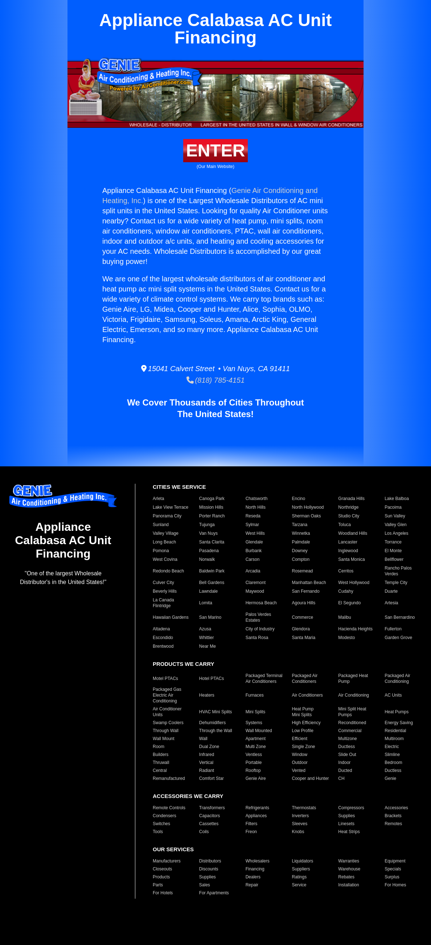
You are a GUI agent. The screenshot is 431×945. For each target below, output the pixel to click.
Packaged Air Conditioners (305, 678)
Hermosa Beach (261, 602)
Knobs (298, 831)
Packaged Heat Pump (353, 678)
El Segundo (349, 602)
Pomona (161, 550)
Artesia (391, 602)
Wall (203, 738)
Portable (254, 762)
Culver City (163, 582)
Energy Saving (399, 722)
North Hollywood (308, 507)
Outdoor (300, 762)
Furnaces (255, 695)
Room (158, 746)
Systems (254, 722)
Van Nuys (208, 533)
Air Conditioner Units (167, 711)
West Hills (255, 533)
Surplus (392, 876)
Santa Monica (351, 559)
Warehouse (349, 869)
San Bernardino (400, 617)
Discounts (208, 869)
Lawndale (208, 591)
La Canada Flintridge (163, 602)
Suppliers (301, 869)
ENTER (215, 150)
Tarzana (300, 524)
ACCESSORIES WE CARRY (188, 796)
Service (299, 884)
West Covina (165, 559)
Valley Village (165, 533)
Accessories (396, 807)
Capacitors (209, 815)
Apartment (256, 738)
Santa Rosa (257, 637)
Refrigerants (257, 807)
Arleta (158, 498)
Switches (161, 823)
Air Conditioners (307, 695)
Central (160, 770)
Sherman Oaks (306, 515)
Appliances (256, 815)
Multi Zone (256, 746)
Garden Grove (398, 637)
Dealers (253, 876)
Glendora (301, 628)
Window (300, 754)
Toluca (344, 524)
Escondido (163, 637)
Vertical (206, 762)
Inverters (300, 815)
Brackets (393, 815)
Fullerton (393, 628)
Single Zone (303, 746)
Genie (390, 778)
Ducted (345, 770)
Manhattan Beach (309, 582)
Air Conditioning (353, 695)
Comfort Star (211, 778)
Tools (158, 831)
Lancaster (347, 542)
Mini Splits (256, 711)
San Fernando (306, 591)
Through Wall (165, 730)
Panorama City (167, 515)
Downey (300, 550)
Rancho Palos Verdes (398, 571)
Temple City (396, 582)
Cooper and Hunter (310, 778)
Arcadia (253, 571)
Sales (204, 884)
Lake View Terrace (170, 507)
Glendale (254, 542)
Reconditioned (352, 722)
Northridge (348, 507)
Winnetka (301, 533)
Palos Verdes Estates (258, 617)
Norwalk (207, 559)
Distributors (210, 861)
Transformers (212, 807)
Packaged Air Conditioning (397, 678)
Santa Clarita (211, 542)
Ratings (299, 876)
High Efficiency (306, 722)
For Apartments (214, 892)
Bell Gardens (211, 582)
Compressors (351, 807)
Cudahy (345, 591)
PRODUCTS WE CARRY (183, 664)
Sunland (161, 524)
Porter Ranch (212, 515)
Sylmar (252, 524)
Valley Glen (395, 524)
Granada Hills (351, 498)
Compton (301, 559)
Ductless (346, 746)
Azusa (205, 628)
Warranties (348, 861)
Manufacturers (167, 861)
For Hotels (163, 892)
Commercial (349, 730)
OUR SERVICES (173, 849)
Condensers (164, 815)
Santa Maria (304, 637)
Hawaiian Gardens (171, 617)
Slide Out (347, 754)
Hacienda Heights (355, 628)
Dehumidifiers (212, 722)
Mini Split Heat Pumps (352, 711)
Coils (204, 831)
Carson (253, 559)
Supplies (346, 815)
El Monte (393, 550)
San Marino (210, 617)
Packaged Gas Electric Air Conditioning (167, 695)
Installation (348, 884)
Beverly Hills (165, 591)
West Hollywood (353, 582)
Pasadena (209, 550)
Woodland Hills (352, 533)
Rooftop (253, 770)
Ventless (254, 754)
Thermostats (304, 807)
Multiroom (394, 738)
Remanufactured (169, 778)
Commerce (302, 617)
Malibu (344, 617)
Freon (251, 831)
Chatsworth (257, 498)
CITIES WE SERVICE (179, 487)
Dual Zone (209, 746)
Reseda (253, 515)
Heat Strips (349, 831)
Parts (158, 884)
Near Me (207, 646)
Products (161, 876)
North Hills (256, 507)
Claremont (256, 582)
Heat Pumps (397, 711)
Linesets (346, 823)
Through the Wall (215, 730)
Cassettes (208, 823)
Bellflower (394, 559)
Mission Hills (211, 507)
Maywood (255, 591)
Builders (160, 754)
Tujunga (207, 524)
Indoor (344, 762)
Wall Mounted (259, 730)
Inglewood (348, 550)
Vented (298, 770)
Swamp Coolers (168, 722)
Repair (252, 884)
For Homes (395, 884)
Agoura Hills (304, 602)
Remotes (393, 823)
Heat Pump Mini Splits (303, 711)
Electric (392, 746)
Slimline (392, 754)
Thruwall (161, 762)
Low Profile (302, 730)
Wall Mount (164, 738)
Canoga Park (212, 498)
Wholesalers (258, 861)
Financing (255, 869)
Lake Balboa (397, 498)
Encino (298, 498)
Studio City (348, 515)
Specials (393, 869)
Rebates (346, 876)
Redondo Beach (168, 571)
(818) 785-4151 (215, 380)
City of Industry (260, 628)
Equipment (395, 861)
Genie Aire (256, 778)
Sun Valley (395, 515)
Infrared (206, 754)
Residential (395, 730)
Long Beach (164, 542)
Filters (252, 823)
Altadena (161, 628)
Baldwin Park (212, 571)
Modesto (346, 637)
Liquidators (302, 861)
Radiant (206, 770)
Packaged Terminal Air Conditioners (264, 678)
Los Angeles (396, 533)
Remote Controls (169, 807)
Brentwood (163, 646)
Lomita (205, 602)
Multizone (347, 738)
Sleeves (300, 823)
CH (341, 778)
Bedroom (393, 762)
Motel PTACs (165, 678)
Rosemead (302, 571)
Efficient (299, 738)
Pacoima (393, 507)
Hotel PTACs (211, 678)
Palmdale (301, 542)
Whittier (206, 637)
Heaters (206, 695)
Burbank (254, 550)
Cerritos (345, 571)
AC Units (393, 695)
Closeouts (162, 869)
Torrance (393, 542)
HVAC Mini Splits (215, 711)
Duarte (391, 591)
